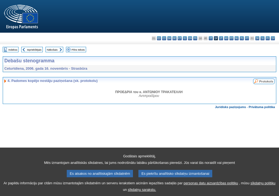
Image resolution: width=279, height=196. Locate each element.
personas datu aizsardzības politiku (211, 186)
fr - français (195, 38)
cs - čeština (164, 38)
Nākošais (52, 49)
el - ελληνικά (185, 38)
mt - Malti (231, 38)
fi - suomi (268, 38)
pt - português (247, 38)
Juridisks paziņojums (230, 107)
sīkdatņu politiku (262, 186)
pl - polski (242, 38)
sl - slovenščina (262, 38)
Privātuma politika (262, 107)
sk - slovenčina (257, 38)
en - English (190, 38)
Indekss (12, 49)
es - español (159, 38)
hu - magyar (226, 38)
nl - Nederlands (237, 38)
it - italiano (211, 38)
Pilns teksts (78, 49)
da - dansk (169, 38)
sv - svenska (273, 38)
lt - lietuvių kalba (221, 38)
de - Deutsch (174, 38)
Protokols (266, 81)
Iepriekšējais (34, 49)
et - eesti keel (180, 38)
